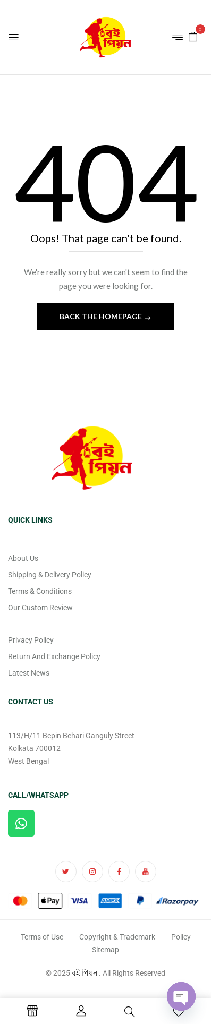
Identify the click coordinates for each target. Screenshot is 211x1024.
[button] (193, 35)
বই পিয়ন (84, 973)
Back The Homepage (102, 316)
